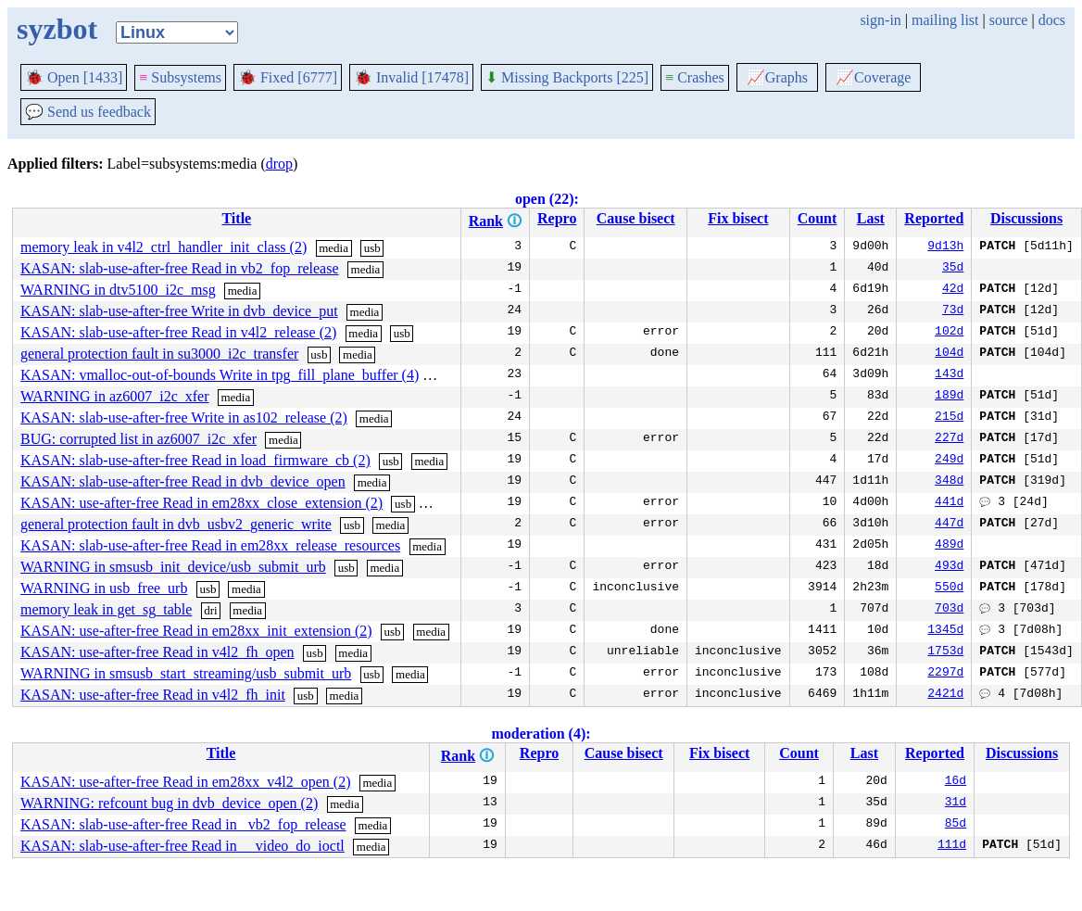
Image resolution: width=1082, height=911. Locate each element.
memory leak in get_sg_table (106, 609)
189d (949, 396)
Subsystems (180, 77)
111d (951, 846)
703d (949, 609)
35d (952, 268)
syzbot (57, 28)
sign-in (880, 20)
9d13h (945, 247)
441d (949, 503)
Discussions (1026, 218)
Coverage (873, 77)
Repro (556, 218)
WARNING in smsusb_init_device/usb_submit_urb (173, 567)
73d (952, 311)
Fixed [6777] (287, 77)
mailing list (945, 20)
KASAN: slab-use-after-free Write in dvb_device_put (179, 311)
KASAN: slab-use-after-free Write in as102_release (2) (183, 417)
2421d (945, 695)
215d (949, 418)
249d (949, 460)
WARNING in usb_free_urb (103, 588)
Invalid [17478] (411, 77)
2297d (945, 673)
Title (236, 218)
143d (949, 375)
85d (955, 824)
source (1008, 20)
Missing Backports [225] (566, 77)
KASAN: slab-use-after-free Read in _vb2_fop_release (183, 824)
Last (871, 218)
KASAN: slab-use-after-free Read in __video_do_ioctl (182, 846)
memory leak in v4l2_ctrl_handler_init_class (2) (163, 247)
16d (955, 782)
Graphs (777, 77)
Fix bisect (738, 218)
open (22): (547, 199)
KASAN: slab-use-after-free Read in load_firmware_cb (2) (195, 460)
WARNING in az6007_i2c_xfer (114, 396)
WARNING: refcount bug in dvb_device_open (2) (169, 803)
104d (949, 354)
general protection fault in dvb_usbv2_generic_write (176, 524)
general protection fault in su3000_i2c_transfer (159, 353)
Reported (933, 218)
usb (372, 248)
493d (949, 567)
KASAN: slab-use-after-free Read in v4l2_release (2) (178, 332)
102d (949, 332)
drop (279, 163)
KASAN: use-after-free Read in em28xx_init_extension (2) (196, 631)
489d (949, 546)
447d (949, 524)
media (333, 248)
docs (1051, 20)
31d (955, 803)
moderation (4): (540, 733)
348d (949, 482)
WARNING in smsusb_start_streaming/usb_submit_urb (185, 673)
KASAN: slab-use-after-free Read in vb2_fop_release (179, 268)
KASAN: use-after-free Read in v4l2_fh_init (152, 694)
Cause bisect (636, 218)
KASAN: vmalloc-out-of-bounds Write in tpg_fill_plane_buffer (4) (219, 375)
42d (952, 290)
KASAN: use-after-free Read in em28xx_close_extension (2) (201, 503)
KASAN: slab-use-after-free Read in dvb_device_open (183, 481)
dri (210, 610)
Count (817, 218)
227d (949, 439)
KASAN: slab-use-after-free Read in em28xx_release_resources (210, 545)
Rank (486, 221)
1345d (945, 631)
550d (949, 588)
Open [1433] (73, 77)
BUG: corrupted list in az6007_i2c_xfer (138, 439)
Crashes (694, 77)
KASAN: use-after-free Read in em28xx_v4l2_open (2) (185, 782)
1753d (945, 652)
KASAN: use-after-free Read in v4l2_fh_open (157, 652)
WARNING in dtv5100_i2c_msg (118, 289)
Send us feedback (88, 112)
